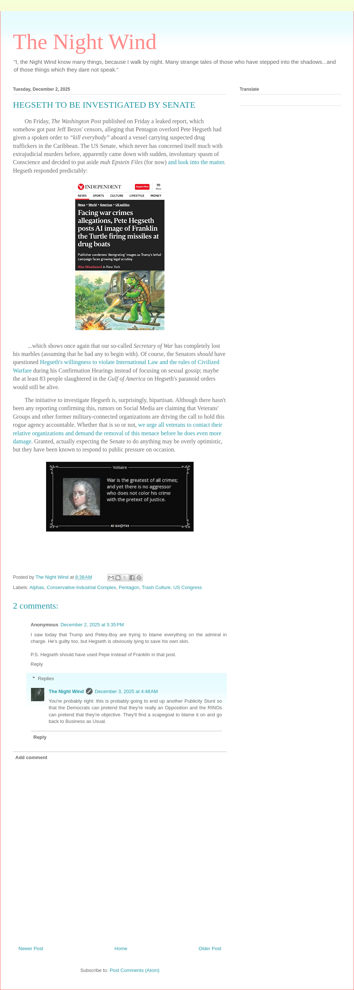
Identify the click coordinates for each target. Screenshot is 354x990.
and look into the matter (196, 162)
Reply (37, 664)
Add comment (31, 757)
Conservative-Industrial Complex (81, 587)
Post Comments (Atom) (134, 970)
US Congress (187, 587)
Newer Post (30, 948)
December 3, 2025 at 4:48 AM (126, 691)
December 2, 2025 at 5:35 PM (92, 624)
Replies (46, 678)
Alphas (37, 587)
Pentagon (129, 587)
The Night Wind (85, 42)
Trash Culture (156, 587)
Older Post (210, 948)
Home (121, 948)
